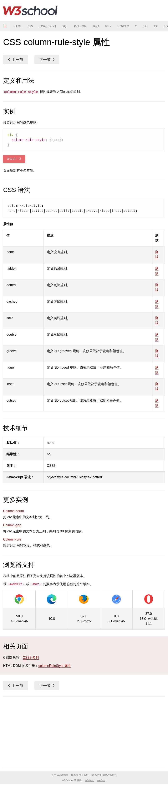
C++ (145, 26)
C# (156, 26)
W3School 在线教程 (30, 10)
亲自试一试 (14, 159)
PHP (108, 26)
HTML (17, 26)
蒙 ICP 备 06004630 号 (104, 774)
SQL (65, 26)
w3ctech (89, 780)
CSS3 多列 (31, 657)
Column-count (13, 511)
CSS (30, 26)
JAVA (95, 26)
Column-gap (12, 525)
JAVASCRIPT (48, 26)
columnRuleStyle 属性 (54, 665)
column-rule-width (46, 59)
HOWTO (123, 26)
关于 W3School (59, 774)
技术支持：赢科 (79, 774)
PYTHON (80, 26)
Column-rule (12, 539)
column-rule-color (15, 59)
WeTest (101, 780)
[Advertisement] (84, 731)
